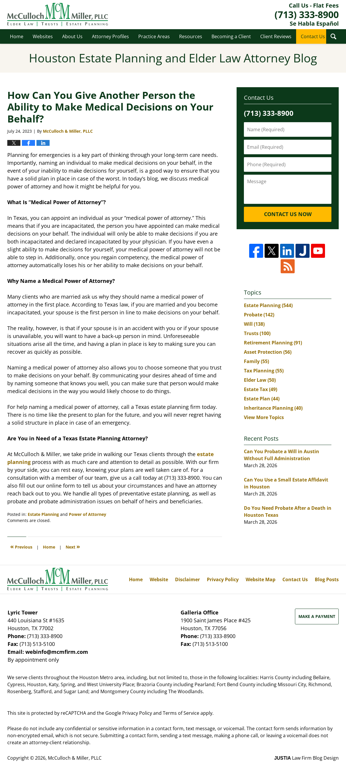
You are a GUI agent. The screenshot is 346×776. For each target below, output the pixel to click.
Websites (43, 36)
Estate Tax (260, 389)
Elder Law (260, 380)
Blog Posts (327, 579)
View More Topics (264, 417)
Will (254, 324)
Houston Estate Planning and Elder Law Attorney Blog (57, 14)
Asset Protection (267, 352)
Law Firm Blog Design (306, 758)
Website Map (260, 579)
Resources (190, 36)
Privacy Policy (223, 579)
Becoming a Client (231, 36)
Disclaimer (187, 579)
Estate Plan (261, 398)
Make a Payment (316, 616)
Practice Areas (154, 36)
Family (256, 361)
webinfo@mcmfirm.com (56, 651)
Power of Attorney (87, 514)
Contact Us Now (288, 214)
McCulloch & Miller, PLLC (75, 758)
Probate (259, 314)
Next (73, 546)
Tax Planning (264, 370)
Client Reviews (275, 36)
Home (16, 36)
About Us (72, 36)
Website (159, 579)
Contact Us (313, 36)
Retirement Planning (273, 342)
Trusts (257, 333)
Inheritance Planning (273, 408)
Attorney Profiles (110, 36)
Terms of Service (181, 713)
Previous (21, 546)
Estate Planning (43, 514)
